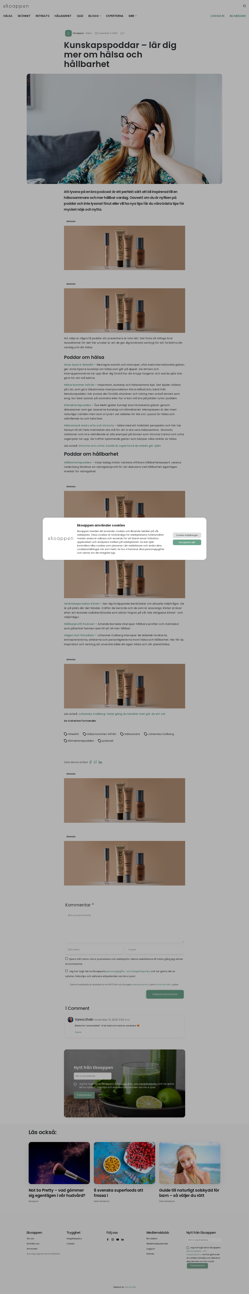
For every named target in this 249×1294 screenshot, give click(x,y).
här (113, 552)
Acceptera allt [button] (187, 542)
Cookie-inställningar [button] (187, 535)
